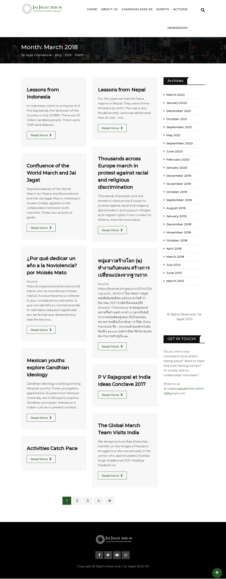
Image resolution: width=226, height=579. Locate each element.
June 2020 (174, 151)
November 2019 (178, 184)
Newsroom (177, 28)
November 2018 (178, 232)
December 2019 (178, 176)
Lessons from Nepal (122, 90)
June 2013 (174, 273)
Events (162, 9)
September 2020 (179, 143)
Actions (180, 9)
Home (92, 9)
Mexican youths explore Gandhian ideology (48, 368)
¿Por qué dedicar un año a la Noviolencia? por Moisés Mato (52, 265)
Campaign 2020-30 (137, 9)
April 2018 (174, 248)
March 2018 (175, 256)
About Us (109, 9)
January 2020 (176, 167)
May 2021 (173, 135)
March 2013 (175, 281)
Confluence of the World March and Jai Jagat (51, 173)
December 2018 (178, 224)
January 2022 (176, 103)
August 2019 (176, 208)
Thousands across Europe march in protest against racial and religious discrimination (123, 173)
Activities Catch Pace (52, 448)
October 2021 (176, 119)
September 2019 (179, 200)
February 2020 (177, 159)
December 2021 (178, 111)
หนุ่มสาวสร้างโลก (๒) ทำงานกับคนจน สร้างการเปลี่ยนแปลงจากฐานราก (124, 268)
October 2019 (176, 192)
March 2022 (175, 95)
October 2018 (176, 240)
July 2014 (173, 265)
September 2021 (179, 127)
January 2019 (176, 216)
